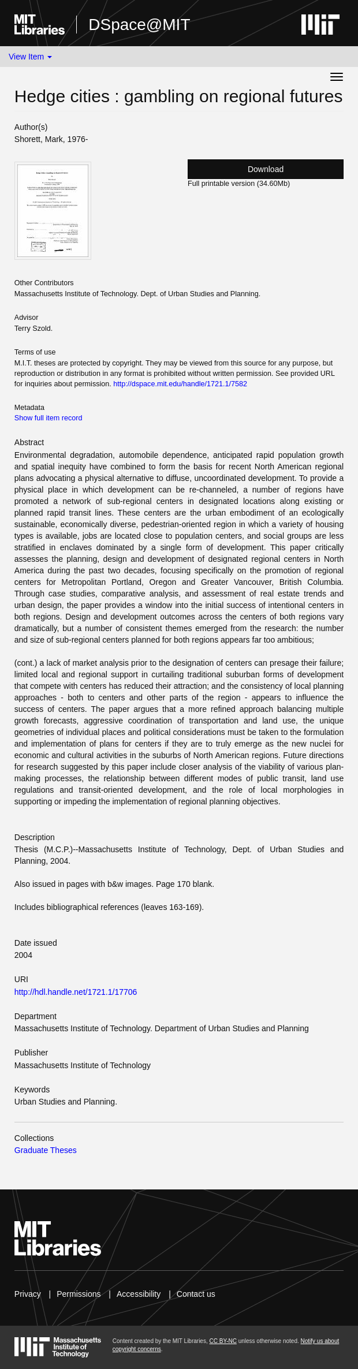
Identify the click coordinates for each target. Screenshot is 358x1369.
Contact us (196, 1294)
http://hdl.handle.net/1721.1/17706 (75, 992)
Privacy (27, 1294)
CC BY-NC (222, 1341)
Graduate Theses (45, 1150)
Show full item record (48, 418)
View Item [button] (30, 56)
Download (266, 169)
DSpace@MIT (139, 24)
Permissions (78, 1294)
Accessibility (139, 1294)
